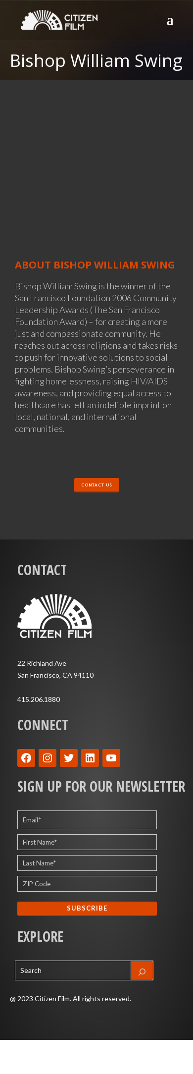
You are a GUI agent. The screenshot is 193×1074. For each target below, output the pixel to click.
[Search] (142, 970)
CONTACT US (96, 485)
